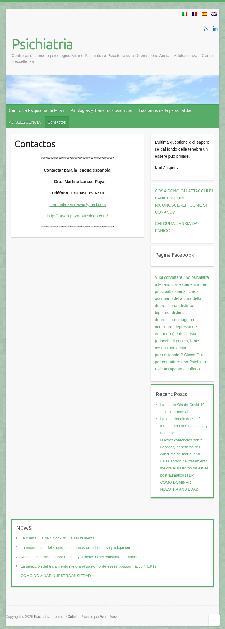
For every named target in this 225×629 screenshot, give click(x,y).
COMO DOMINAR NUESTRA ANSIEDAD (56, 575)
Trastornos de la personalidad (166, 110)
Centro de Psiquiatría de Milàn (36, 110)
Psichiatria (42, 44)
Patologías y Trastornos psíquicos (101, 110)
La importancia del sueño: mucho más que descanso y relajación (184, 426)
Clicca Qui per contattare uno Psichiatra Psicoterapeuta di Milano (181, 362)
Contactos (56, 122)
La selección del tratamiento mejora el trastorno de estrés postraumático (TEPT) (184, 468)
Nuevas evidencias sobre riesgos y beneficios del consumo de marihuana (181, 447)
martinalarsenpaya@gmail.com (77, 204)
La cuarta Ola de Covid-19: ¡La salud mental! (58, 538)
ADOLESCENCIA (25, 122)
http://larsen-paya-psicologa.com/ (77, 216)
